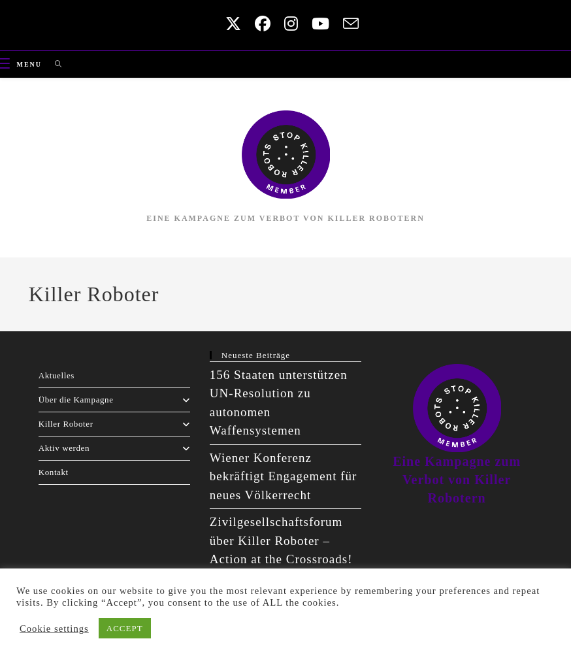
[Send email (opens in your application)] (346, 23)
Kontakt (54, 472)
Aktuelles (56, 375)
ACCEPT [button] (124, 628)
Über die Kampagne (114, 399)
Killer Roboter (114, 424)
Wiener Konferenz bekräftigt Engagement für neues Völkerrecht (283, 476)
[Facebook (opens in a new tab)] (259, 23)
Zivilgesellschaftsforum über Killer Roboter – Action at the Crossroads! (281, 540)
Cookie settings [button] (54, 628)
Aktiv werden (114, 448)
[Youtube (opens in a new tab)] (317, 23)
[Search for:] (54, 64)
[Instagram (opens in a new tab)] (288, 23)
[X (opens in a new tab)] (230, 23)
